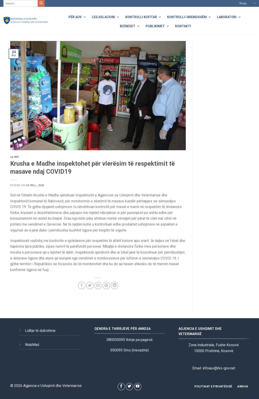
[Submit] (41, 3)
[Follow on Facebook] (121, 386)
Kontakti (183, 26)
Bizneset (130, 26)
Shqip (247, 3)
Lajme (14, 156)
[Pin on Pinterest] (106, 285)
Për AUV (77, 16)
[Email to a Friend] (98, 285)
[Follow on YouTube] (137, 386)
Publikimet (157, 26)
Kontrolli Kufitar (143, 16)
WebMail (32, 345)
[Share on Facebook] (81, 285)
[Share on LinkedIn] (114, 285)
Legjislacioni (106, 16)
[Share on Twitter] (90, 285)
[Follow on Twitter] (129, 386)
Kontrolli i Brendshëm (189, 16)
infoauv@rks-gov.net (219, 368)
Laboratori (229, 16)
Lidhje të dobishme (40, 330)
